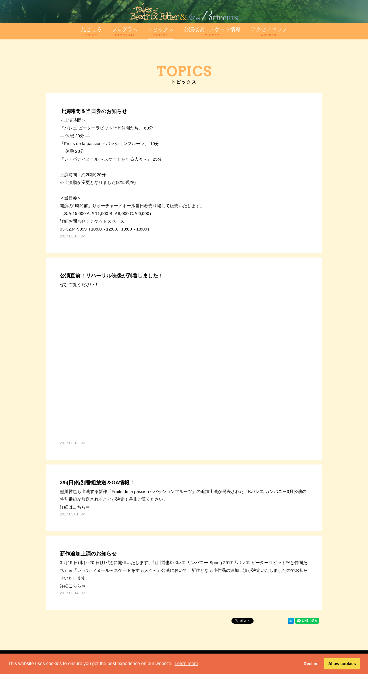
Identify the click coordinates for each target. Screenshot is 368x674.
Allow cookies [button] (342, 663)
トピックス (161, 31)
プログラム (125, 31)
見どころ (91, 31)
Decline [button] (311, 663)
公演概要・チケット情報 (212, 31)
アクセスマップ (269, 31)
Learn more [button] (186, 663)
